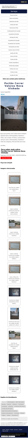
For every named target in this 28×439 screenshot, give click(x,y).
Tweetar (3, 94)
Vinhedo (8, 415)
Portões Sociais (14, 72)
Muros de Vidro (14, 56)
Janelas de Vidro (14, 53)
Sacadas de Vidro (14, 75)
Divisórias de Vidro (14, 27)
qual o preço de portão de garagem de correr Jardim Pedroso (14, 279)
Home (3, 429)
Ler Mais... (3, 145)
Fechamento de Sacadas (14, 40)
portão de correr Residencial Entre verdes (14, 302)
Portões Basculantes (14, 65)
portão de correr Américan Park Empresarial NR (14, 368)
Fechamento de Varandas (14, 43)
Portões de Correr (14, 68)
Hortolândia (4, 406)
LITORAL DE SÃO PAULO (19, 406)
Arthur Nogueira (11, 401)
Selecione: (4, 401)
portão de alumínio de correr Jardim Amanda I (14, 389)
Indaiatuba (10, 406)
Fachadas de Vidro (14, 37)
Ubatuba (22, 413)
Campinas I (14, 404)
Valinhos (4, 415)
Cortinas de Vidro (14, 24)
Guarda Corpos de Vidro (14, 50)
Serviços (14, 11)
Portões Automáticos (14, 62)
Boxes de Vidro (14, 15)
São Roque (16, 413)
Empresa (8, 429)
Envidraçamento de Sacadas (14, 31)
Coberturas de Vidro (14, 21)
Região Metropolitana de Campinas (9, 410)
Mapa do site (5, 430)
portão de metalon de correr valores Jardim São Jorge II (14, 323)
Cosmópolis (21, 404)
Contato (20, 429)
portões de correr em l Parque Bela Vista (14, 189)
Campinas (9, 404)
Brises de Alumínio (14, 18)
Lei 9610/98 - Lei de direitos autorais (17, 425)
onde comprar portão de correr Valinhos (14, 234)
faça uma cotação (6, 158)
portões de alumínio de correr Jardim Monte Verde (14, 346)
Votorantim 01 (15, 415)
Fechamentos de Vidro (14, 46)
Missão (11, 429)
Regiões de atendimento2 (7, 413)
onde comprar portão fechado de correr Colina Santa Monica (14, 212)
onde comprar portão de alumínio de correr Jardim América (14, 256)
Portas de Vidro (14, 59)
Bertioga (4, 404)
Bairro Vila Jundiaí (20, 401)
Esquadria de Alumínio (14, 34)
